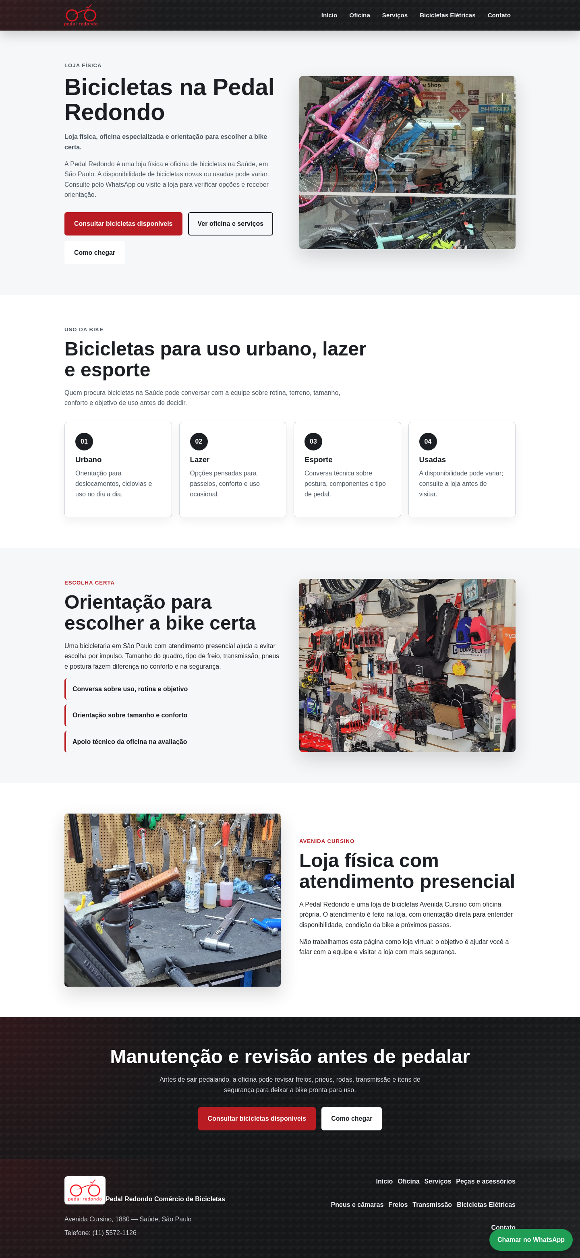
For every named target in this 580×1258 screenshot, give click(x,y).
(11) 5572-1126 (114, 1232)
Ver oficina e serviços (231, 223)
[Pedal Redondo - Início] (80, 15)
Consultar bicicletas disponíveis (123, 223)
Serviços (395, 15)
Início (329, 15)
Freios (398, 1204)
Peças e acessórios (486, 1181)
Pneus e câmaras (357, 1204)
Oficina (359, 15)
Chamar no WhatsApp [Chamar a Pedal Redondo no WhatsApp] (531, 1239)
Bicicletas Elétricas (447, 15)
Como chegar (94, 252)
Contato (499, 15)
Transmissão (432, 1204)
